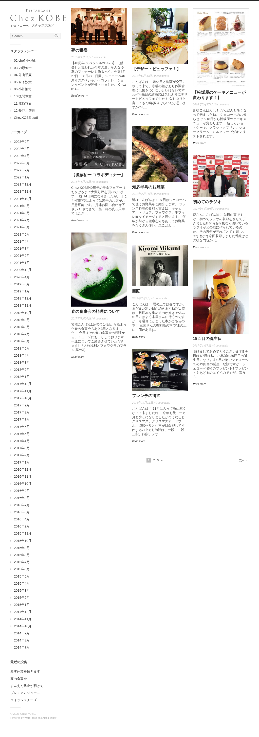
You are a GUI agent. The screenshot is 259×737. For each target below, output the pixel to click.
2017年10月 (22, 398)
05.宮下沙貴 (23, 82)
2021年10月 (22, 199)
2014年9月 (22, 633)
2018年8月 (22, 327)
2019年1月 (22, 291)
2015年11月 (22, 533)
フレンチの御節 (146, 396)
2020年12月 (22, 270)
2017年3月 (22, 448)
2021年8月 (22, 213)
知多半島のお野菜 (148, 187)
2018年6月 (22, 341)
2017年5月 (22, 434)
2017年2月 (22, 455)
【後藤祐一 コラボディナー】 (98, 175)
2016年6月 (22, 512)
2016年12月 (22, 469)
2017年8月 (22, 412)
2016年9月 (22, 491)
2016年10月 (22, 484)
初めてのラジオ (207, 202)
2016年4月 (22, 519)
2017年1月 (22, 462)
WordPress (31, 718)
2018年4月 (22, 355)
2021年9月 (22, 206)
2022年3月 (22, 163)
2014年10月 (22, 626)
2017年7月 (22, 419)
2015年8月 (22, 555)
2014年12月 (22, 612)
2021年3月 (22, 248)
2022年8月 (22, 149)
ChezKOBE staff (26, 118)
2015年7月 (22, 562)
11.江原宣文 (23, 103)
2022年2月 (22, 170)
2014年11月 (22, 619)
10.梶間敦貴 (23, 96)
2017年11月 (22, 391)
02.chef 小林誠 (24, 60)
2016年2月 (22, 526)
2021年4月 (22, 241)
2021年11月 (22, 191)
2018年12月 (22, 298)
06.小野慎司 (23, 89)
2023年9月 (22, 142)
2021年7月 (22, 220)
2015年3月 (22, 590)
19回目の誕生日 (207, 338)
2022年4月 (22, 156)
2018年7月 (22, 334)
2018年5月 (22, 348)
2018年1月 (22, 377)
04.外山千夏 (23, 75)
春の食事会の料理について (95, 311)
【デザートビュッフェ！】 (156, 69)
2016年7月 (22, 505)
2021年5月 (22, 234)
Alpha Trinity (50, 718)
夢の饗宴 (79, 50)
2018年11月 (22, 305)
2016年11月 (22, 476)
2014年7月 (22, 647)
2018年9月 (22, 320)
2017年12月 (22, 384)
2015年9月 (22, 548)
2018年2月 (22, 370)
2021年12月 (22, 184)
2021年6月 (22, 227)
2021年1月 (22, 263)
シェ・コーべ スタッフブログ (31, 25)
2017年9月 (22, 405)
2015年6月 (22, 569)
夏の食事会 (18, 679)
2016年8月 (22, 498)
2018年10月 (22, 313)
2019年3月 (22, 284)
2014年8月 (22, 640)
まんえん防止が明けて (26, 686)
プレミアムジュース (25, 693)
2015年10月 (22, 541)
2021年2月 (22, 256)
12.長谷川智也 (24, 110)
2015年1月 (22, 605)
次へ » (243, 460)
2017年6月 (22, 427)
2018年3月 (22, 362)
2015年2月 (22, 598)
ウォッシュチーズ (23, 700)
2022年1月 (22, 177)
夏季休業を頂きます (25, 671)
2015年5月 (22, 576)
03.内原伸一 (23, 68)
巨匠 (136, 291)
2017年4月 (22, 441)
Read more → (79, 95)
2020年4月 (22, 277)
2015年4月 (22, 583)
